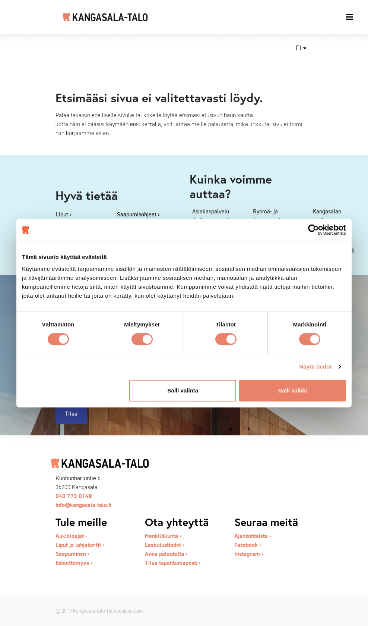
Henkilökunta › (163, 536)
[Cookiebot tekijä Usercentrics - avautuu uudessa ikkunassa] (313, 229)
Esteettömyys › (73, 563)
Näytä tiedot (315, 366)
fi (298, 48)
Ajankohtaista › (252, 536)
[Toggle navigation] (350, 16)
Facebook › (247, 545)
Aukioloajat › (71, 536)
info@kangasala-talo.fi (83, 505)
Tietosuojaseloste (124, 610)
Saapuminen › (72, 554)
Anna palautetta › (166, 554)
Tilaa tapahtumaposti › (173, 563)
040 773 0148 (73, 496)
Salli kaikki (292, 390)
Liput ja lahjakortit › (79, 545)
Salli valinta (183, 390)
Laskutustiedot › (164, 545)
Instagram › (248, 554)
